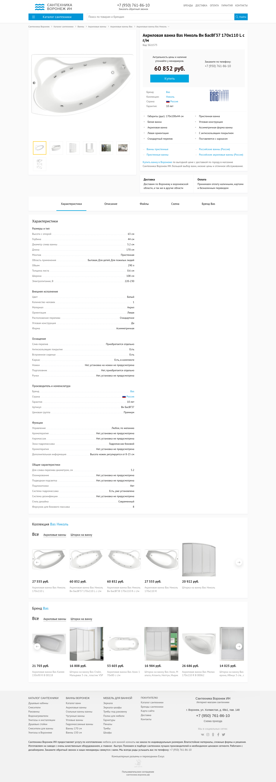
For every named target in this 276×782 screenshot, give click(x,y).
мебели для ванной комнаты (119, 742)
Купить (170, 78)
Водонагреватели (38, 716)
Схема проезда (213, 721)
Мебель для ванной (117, 698)
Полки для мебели (113, 716)
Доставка (201, 5)
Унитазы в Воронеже (40, 732)
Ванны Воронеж (78, 698)
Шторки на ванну (81, 535)
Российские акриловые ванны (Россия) (221, 154)
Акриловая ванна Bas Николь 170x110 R (161, 589)
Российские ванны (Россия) (214, 149)
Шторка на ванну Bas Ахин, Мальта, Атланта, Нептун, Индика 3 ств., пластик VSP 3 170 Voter (161, 673)
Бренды (188, 5)
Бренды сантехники (152, 706)
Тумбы (107, 728)
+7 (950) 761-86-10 (133, 6)
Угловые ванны (74, 720)
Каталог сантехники (152, 702)
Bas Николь (59, 524)
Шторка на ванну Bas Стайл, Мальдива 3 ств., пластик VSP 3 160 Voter (86, 673)
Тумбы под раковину (115, 711)
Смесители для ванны (40, 728)
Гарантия (227, 5)
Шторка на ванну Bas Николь (198, 587)
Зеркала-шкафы (112, 707)
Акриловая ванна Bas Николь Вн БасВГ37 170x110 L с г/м (86, 589)
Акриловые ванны (54, 535)
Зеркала (108, 703)
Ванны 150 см (74, 732)
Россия (172, 101)
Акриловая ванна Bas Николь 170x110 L (49, 589)
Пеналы (107, 724)
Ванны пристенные (157, 149)
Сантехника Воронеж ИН (213, 698)
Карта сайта (148, 710)
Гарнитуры (109, 720)
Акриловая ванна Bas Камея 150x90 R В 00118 (48, 673)
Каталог (52, 17)
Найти (241, 17)
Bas (168, 92)
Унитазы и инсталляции (41, 720)
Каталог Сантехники (43, 698)
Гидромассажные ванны (79, 724)
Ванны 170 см (74, 728)
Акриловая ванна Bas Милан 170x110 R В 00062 (198, 673)
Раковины (34, 711)
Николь (170, 96)
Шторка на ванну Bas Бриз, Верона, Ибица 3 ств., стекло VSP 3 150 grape (236, 673)
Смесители (34, 707)
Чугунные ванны (75, 716)
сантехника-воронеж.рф (138, 775)
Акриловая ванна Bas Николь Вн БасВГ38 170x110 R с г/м (124, 589)
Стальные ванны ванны (79, 711)
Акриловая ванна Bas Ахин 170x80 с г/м (123, 673)
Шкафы (107, 732)
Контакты (241, 5)
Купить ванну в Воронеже (157, 162)
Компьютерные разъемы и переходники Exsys (138, 756)
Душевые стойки (37, 724)
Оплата (214, 5)
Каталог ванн (73, 703)
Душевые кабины (38, 703)
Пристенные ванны (158, 154)
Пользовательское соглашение (138, 772)
